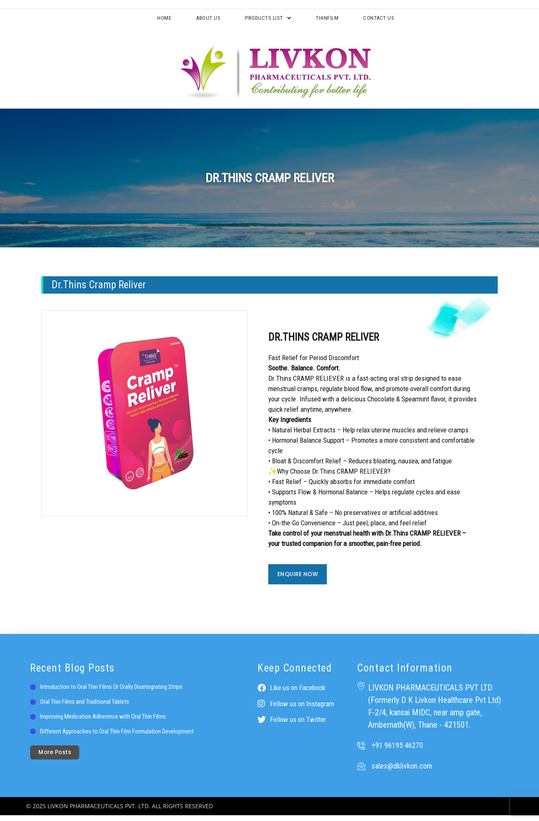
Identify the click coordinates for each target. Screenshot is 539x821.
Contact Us (407, 20)
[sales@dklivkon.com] (361, 772)
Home (134, 20)
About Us (191, 20)
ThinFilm (341, 20)
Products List (266, 20)
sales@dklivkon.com (401, 771)
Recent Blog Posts (72, 674)
